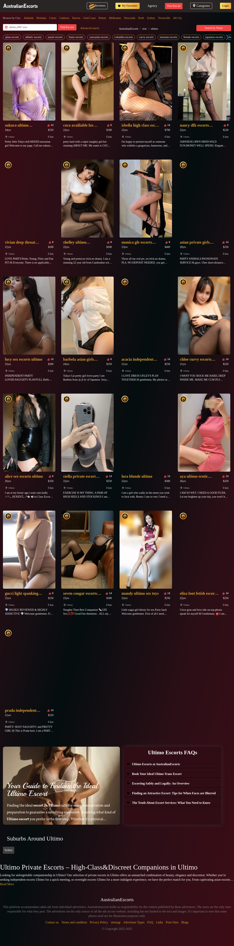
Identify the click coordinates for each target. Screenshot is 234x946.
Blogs (185, 922)
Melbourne (115, 18)
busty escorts (76, 37)
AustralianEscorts (128, 28)
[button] (226, 37)
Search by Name (214, 28)
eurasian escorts (168, 37)
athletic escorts (33, 37)
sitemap (116, 922)
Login (225, 5)
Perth (141, 18)
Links (159, 922)
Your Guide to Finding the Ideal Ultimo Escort (52, 789)
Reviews (97, 5)
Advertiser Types (133, 922)
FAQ (150, 922)
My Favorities (127, 5)
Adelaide (29, 18)
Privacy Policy (99, 922)
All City (177, 18)
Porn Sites (172, 922)
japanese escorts (214, 37)
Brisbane (41, 18)
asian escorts (12, 37)
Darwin (76, 18)
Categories (201, 5)
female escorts (191, 37)
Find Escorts (67, 27)
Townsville (164, 18)
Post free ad (173, 5)
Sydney (151, 18)
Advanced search (89, 28)
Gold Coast (89, 18)
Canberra (64, 18)
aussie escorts (55, 37)
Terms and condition (74, 922)
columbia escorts (123, 37)
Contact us (52, 922)
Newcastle (129, 18)
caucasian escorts (98, 37)
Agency (152, 5)
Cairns (52, 18)
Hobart (102, 18)
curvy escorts (146, 37)
